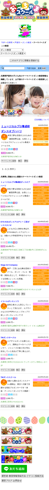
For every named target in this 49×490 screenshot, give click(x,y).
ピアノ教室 (41, 128)
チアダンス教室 (40, 232)
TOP (3, 42)
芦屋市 (17, 42)
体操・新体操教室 (41, 345)
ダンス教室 (26, 42)
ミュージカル (41, 284)
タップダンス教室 (41, 144)
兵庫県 (10, 42)
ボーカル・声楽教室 (41, 131)
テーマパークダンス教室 (41, 201)
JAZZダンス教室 (41, 139)
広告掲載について (41, 120)
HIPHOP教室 (41, 136)
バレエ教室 (41, 133)
